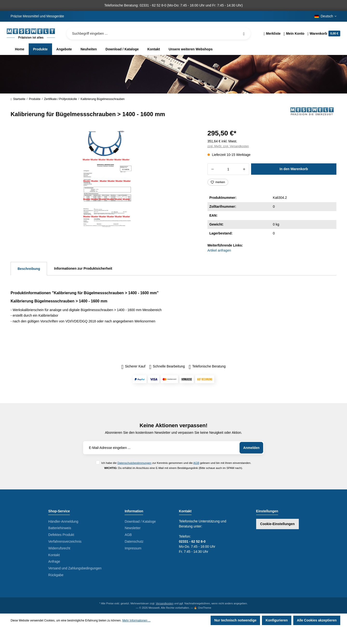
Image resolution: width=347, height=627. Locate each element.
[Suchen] (244, 33)
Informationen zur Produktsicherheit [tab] (83, 268)
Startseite (18, 99)
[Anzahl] (228, 169)
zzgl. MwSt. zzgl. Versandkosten (228, 146)
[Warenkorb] (323, 33)
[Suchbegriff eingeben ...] (159, 33)
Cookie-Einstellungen (277, 524)
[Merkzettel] (272, 33)
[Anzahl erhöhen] (244, 169)
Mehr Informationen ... (136, 620)
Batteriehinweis (59, 528)
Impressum (133, 548)
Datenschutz (134, 541)
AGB (196, 462)
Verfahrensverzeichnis (64, 541)
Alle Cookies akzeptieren (317, 620)
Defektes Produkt (61, 535)
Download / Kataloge (140, 521)
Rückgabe (55, 575)
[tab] (29, 268)
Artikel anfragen (219, 250)
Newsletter (132, 528)
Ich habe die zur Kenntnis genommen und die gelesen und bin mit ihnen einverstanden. (176, 462)
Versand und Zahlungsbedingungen (74, 568)
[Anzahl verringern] (212, 169)
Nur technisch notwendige (235, 620)
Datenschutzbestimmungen (134, 462)
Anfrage (54, 561)
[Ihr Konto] (294, 33)
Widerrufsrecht (59, 548)
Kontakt (54, 555)
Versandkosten (165, 603)
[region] (103, 179)
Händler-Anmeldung (63, 521)
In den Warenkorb (294, 169)
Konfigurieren (277, 620)
